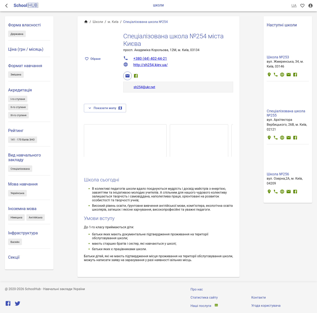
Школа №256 (278, 174)
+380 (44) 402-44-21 (150, 58)
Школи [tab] (158, 5)
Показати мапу (105, 108)
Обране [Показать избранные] (93, 59)
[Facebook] (136, 76)
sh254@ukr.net (144, 87)
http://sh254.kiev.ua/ (150, 65)
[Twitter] (17, 304)
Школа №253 (278, 57)
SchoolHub (33, 289)
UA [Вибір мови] (294, 5)
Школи (98, 22)
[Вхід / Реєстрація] (310, 5)
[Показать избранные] (302, 5)
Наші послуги (201, 306)
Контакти (258, 297)
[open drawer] (6, 6)
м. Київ (113, 22)
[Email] (127, 76)
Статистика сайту (204, 297)
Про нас (197, 289)
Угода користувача (266, 306)
